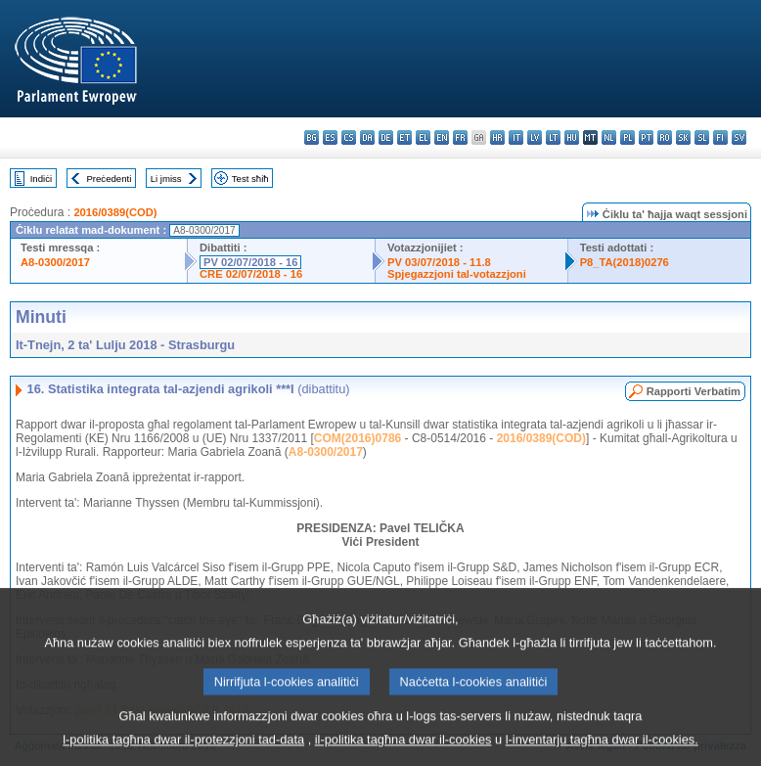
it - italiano (516, 137)
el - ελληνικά (423, 137)
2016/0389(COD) (115, 212)
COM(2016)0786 (357, 438)
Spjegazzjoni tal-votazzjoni (456, 274)
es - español (330, 137)
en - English (441, 137)
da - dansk (367, 137)
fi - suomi (720, 137)
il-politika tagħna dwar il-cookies (403, 751)
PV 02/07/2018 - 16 (250, 262)
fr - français (460, 137)
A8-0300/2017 (55, 262)
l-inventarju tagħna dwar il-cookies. (602, 751)
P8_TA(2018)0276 (624, 262)
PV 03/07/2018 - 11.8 (439, 262)
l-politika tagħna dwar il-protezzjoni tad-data (183, 751)
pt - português (646, 137)
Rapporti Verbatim (693, 391)
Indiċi (41, 178)
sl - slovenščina (701, 137)
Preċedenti (108, 178)
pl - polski (627, 137)
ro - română (664, 137)
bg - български (311, 137)
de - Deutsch (386, 137)
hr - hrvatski (497, 137)
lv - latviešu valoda (534, 137)
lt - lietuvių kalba (553, 137)
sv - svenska (739, 137)
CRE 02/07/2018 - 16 (251, 274)
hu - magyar (571, 137)
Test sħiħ (250, 178)
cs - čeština (348, 137)
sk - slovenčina (683, 137)
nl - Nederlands (609, 137)
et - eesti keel (404, 137)
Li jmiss (166, 178)
